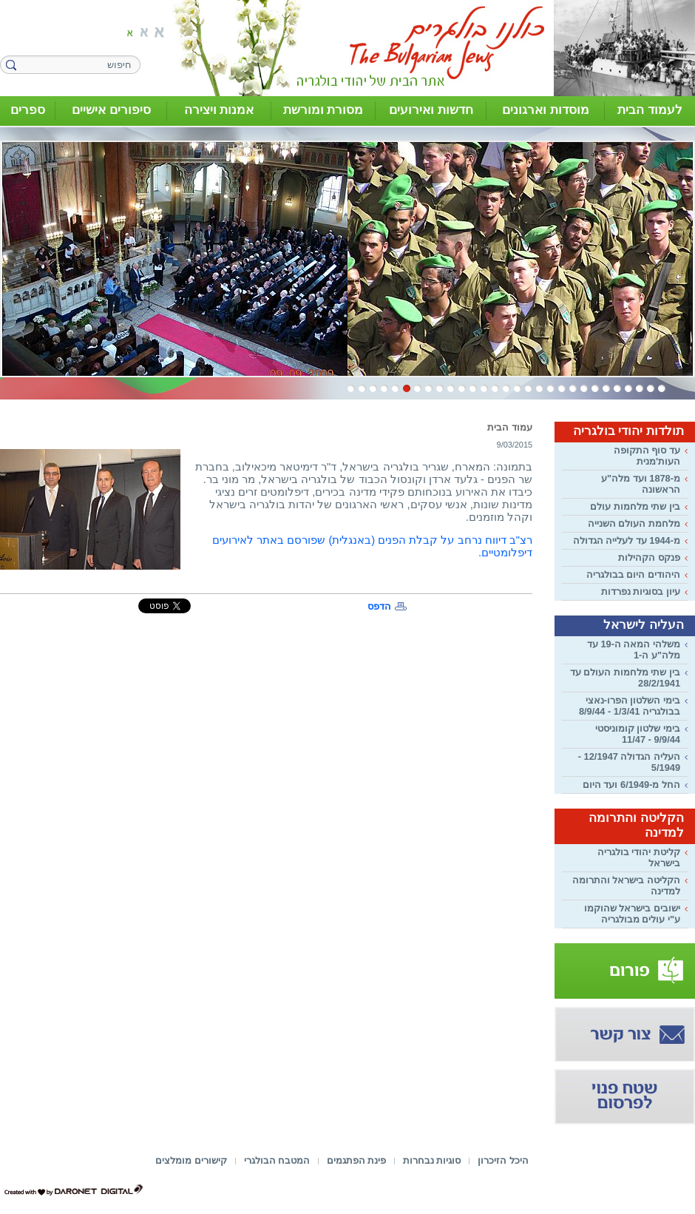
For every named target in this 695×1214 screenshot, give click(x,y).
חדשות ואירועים (431, 110)
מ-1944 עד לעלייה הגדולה (626, 540)
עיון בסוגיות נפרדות (640, 591)
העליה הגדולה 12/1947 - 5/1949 (629, 762)
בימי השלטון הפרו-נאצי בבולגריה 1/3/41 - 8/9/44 (629, 706)
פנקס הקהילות (649, 557)
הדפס (379, 606)
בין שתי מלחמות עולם (635, 506)
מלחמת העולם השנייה (634, 523)
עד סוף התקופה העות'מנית (647, 456)
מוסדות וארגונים (545, 110)
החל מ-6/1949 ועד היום (631, 784)
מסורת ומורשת (323, 110)
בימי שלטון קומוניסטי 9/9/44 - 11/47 (637, 734)
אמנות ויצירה (219, 110)
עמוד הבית (509, 427)
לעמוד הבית (649, 110)
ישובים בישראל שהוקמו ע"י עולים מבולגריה (632, 914)
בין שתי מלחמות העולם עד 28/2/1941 (625, 678)
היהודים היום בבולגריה (633, 574)
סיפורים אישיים (111, 110)
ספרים (27, 110)
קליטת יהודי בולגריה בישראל (638, 857)
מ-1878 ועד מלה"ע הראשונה (640, 484)
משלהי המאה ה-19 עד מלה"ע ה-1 (633, 649)
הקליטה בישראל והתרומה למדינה (626, 885)
